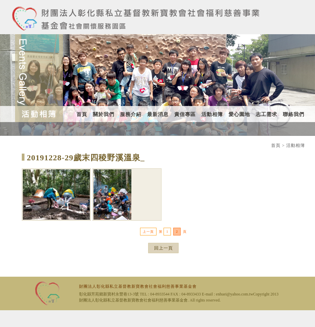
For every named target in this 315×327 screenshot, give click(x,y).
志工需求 (266, 114)
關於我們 (103, 114)
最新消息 (158, 114)
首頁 (81, 114)
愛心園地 (239, 114)
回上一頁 (163, 248)
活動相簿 (212, 114)
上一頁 (148, 231)
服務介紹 (130, 114)
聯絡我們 (293, 114)
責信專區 (185, 114)
